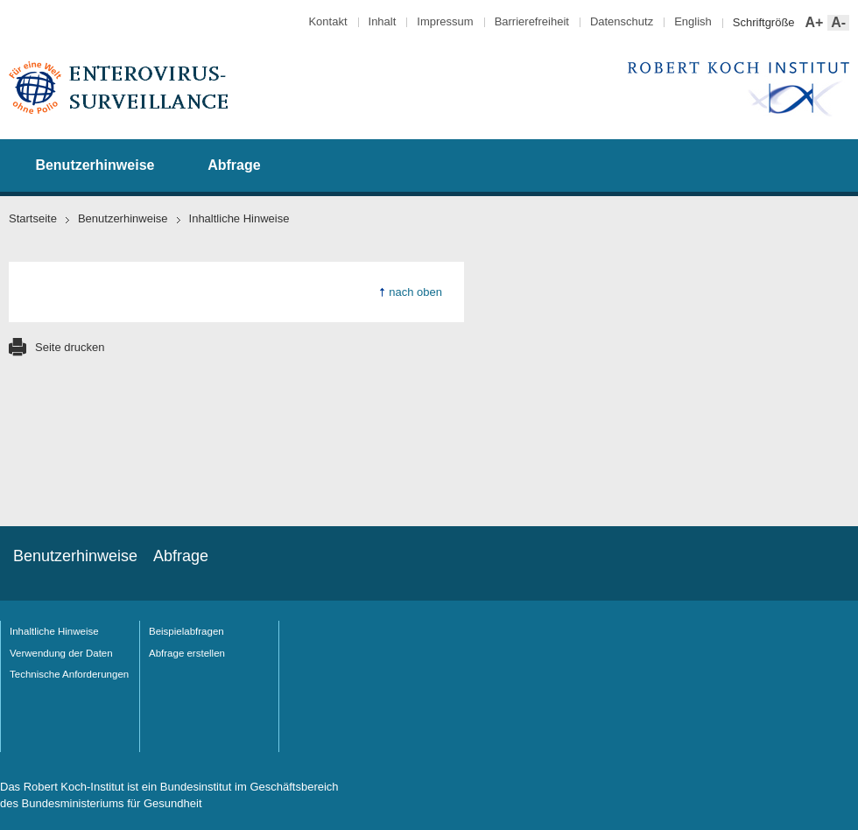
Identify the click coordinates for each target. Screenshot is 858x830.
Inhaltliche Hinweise (54, 631)
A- (836, 23)
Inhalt (383, 21)
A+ (813, 23)
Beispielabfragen (186, 631)
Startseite (33, 218)
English (693, 21)
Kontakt (327, 21)
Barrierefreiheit (532, 21)
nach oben (415, 292)
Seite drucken (70, 347)
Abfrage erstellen (187, 653)
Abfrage (233, 165)
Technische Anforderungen (69, 674)
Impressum (445, 21)
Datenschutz (621, 21)
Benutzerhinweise (94, 165)
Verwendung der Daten (61, 653)
